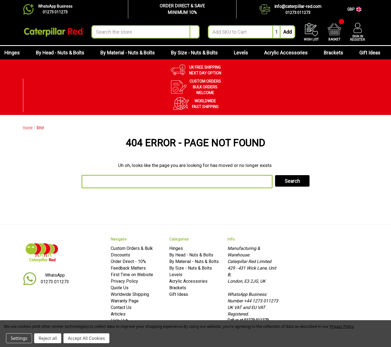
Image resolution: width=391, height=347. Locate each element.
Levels (244, 53)
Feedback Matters (128, 268)
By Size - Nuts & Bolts (197, 53)
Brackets (336, 53)
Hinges (15, 53)
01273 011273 (297, 12)
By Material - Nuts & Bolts (130, 53)
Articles (118, 314)
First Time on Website (132, 274)
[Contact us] (266, 9)
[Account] (357, 32)
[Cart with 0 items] (334, 32)
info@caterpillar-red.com (297, 6)
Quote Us (120, 287)
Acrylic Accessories (289, 53)
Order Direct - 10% (128, 261)
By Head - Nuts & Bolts (63, 53)
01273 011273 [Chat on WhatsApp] (55, 12)
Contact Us (121, 307)
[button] (182, 9)
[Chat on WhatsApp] (30, 9)
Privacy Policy (124, 281)
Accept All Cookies (86, 338)
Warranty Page (125, 300)
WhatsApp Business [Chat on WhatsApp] (55, 6)
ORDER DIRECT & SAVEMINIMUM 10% (182, 9)
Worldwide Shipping (130, 294)
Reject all (48, 338)
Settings (19, 338)
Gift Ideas (373, 53)
